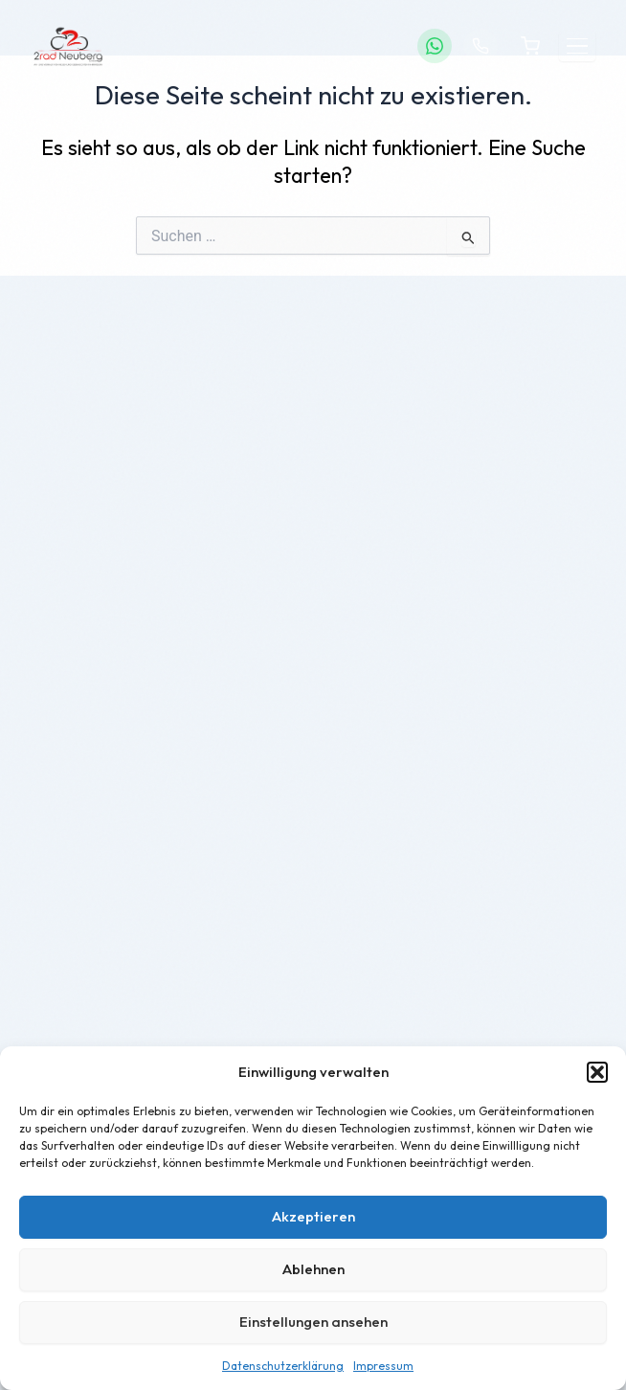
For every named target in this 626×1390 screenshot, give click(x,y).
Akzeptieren (313, 1216)
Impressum (383, 1365)
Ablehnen (313, 1269)
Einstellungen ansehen (313, 1321)
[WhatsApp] (434, 46)
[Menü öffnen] (577, 46)
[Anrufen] (480, 46)
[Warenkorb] (530, 46)
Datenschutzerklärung (283, 1365)
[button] (597, 1072)
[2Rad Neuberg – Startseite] (68, 46)
